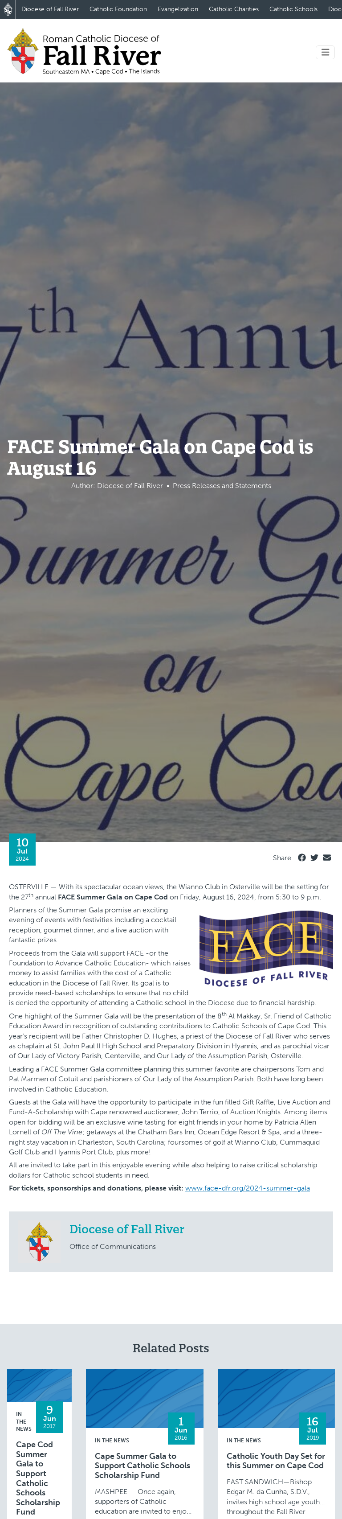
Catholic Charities (234, 9)
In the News (24, 1422)
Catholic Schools (293, 9)
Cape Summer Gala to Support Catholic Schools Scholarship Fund (142, 1466)
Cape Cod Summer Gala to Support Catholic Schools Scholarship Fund (38, 1478)
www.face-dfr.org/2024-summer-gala (247, 1188)
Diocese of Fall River (50, 9)
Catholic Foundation (118, 9)
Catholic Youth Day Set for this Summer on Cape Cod (276, 1461)
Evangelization (178, 9)
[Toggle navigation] (325, 52)
